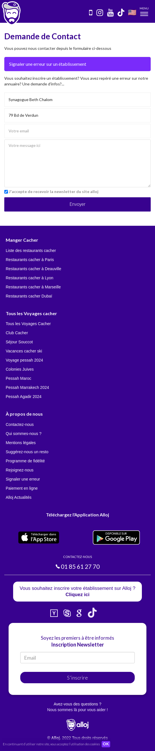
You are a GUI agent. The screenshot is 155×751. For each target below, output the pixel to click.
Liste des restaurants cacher (31, 250)
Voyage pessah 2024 (24, 360)
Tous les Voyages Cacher (28, 323)
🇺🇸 (132, 12)
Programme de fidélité (25, 461)
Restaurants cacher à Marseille (33, 287)
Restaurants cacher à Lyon (29, 278)
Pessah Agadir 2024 (23, 396)
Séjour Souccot (19, 342)
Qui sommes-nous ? (23, 433)
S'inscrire (77, 677)
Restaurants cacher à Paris (30, 259)
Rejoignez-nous (19, 470)
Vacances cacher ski (24, 351)
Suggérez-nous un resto (27, 452)
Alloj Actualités (18, 497)
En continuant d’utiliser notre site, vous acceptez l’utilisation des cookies (51, 744)
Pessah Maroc (18, 378)
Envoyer (77, 204)
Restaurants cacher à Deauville (33, 268)
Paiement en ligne (22, 488)
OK (106, 744)
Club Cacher (17, 333)
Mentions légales (21, 442)
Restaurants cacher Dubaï (29, 296)
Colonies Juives (20, 369)
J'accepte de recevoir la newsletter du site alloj (53, 191)
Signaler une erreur (23, 479)
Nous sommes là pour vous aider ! (77, 709)
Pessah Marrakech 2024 (27, 387)
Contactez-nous (20, 424)
